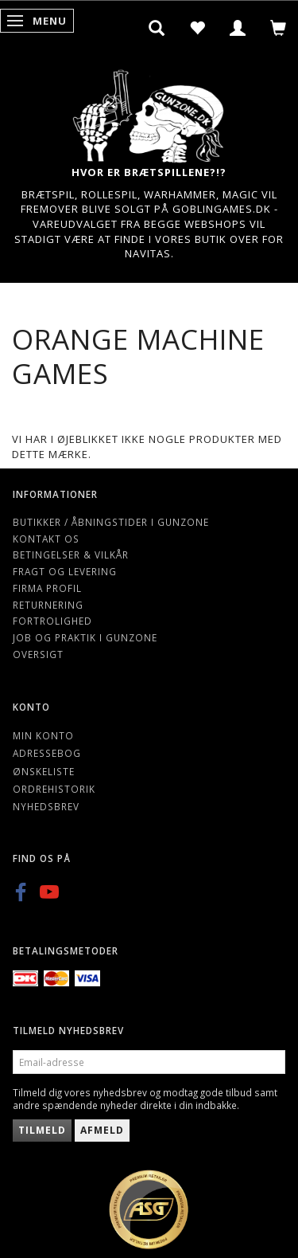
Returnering (48, 604)
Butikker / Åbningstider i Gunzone (111, 521)
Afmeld (102, 1130)
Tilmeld (42, 1130)
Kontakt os (46, 538)
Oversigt (38, 654)
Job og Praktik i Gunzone (85, 637)
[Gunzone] (149, 112)
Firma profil (47, 588)
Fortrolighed (52, 620)
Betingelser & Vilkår (71, 554)
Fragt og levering (65, 571)
